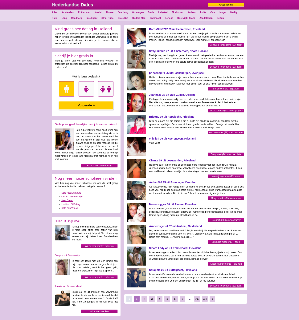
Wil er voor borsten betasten (99, 246)
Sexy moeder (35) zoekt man (226, 198)
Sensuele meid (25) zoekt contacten (226, 89)
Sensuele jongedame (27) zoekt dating (226, 67)
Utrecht (98, 12)
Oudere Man (138, 18)
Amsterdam (67, 12)
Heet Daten (67, 200)
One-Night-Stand (186, 18)
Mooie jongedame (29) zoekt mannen (225, 176)
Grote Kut (123, 18)
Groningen (138, 12)
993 (205, 298)
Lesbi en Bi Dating (70, 204)
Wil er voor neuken (99, 311)
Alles (54, 12)
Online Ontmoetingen (72, 196)
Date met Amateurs (71, 193)
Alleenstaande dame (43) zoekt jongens (226, 264)
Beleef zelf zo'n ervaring (99, 165)
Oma (212, 12)
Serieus (169, 18)
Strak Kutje (107, 18)
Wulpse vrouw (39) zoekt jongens (226, 132)
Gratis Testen (226, 4)
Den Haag (122, 12)
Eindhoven (177, 12)
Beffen (220, 18)
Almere (109, 12)
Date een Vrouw (69, 208)
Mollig (233, 12)
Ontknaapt (155, 18)
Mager (222, 12)
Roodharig (77, 18)
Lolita (203, 12)
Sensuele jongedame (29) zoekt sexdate (226, 45)
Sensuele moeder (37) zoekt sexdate (226, 242)
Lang (64, 18)
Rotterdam (83, 12)
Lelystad (163, 12)
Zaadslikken (206, 18)
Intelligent (92, 18)
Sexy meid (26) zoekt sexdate (226, 154)
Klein (54, 18)
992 (197, 298)
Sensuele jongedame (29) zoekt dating (226, 286)
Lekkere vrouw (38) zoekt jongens (226, 110)
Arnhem (191, 12)
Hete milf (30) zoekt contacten (226, 220)
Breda (151, 12)
